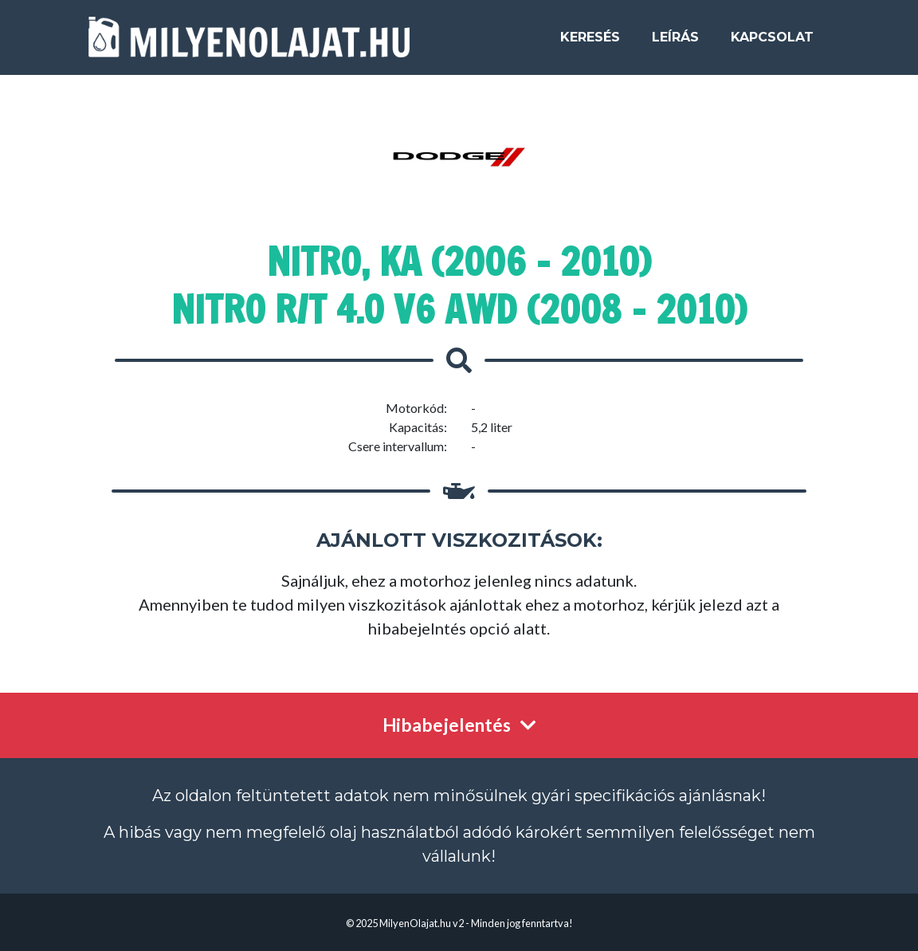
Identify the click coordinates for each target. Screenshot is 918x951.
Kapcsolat (772, 43)
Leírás (675, 43)
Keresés (590, 43)
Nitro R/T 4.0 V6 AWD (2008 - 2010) (459, 309)
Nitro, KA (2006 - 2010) (459, 261)
